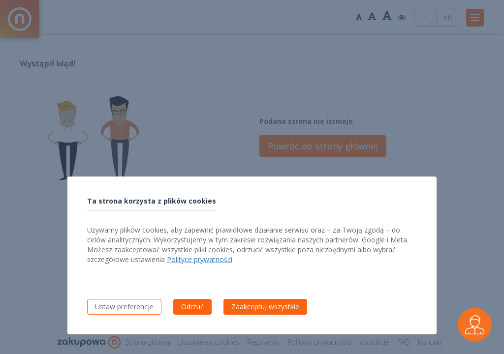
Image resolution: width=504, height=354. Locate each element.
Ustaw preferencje (124, 306)
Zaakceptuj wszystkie (265, 306)
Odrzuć (192, 306)
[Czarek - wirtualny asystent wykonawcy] (475, 325)
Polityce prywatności (199, 259)
